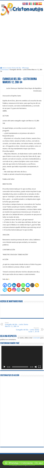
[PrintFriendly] (19, 290)
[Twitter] (9, 285)
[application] (22, 357)
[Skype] (5, 290)
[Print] (9, 290)
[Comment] (32, 285)
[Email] (23, 290)
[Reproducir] (4, 367)
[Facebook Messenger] (28, 285)
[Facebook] (5, 285)
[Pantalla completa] (39, 367)
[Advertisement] (22, 39)
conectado (36, 338)
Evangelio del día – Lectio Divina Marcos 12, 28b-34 (17, 324)
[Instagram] (14, 290)
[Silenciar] (36, 367)
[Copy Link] (37, 285)
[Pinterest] (19, 285)
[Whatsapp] (23, 285)
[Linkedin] (14, 285)
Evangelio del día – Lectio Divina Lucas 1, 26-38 (27, 329)
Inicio (3, 68)
